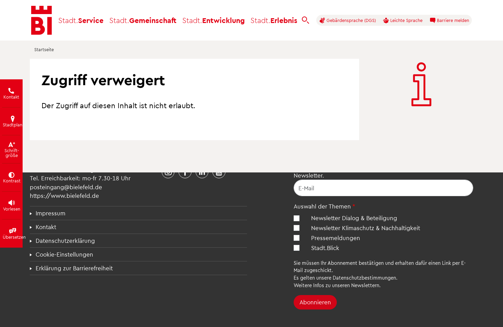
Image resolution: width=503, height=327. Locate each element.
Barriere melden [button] (449, 20)
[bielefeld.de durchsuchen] (305, 20)
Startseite (44, 49)
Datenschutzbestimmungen (364, 277)
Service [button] (80, 20)
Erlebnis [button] (273, 20)
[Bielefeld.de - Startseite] (41, 20)
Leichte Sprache (402, 20)
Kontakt (46, 226)
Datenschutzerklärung (65, 240)
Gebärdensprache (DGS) (347, 20)
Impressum (50, 213)
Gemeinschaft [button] (142, 20)
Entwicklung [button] (213, 20)
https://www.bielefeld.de (64, 195)
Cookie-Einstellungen (64, 254)
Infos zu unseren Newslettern (346, 285)
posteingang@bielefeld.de (66, 186)
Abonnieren (315, 301)
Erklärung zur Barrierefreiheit (74, 267)
